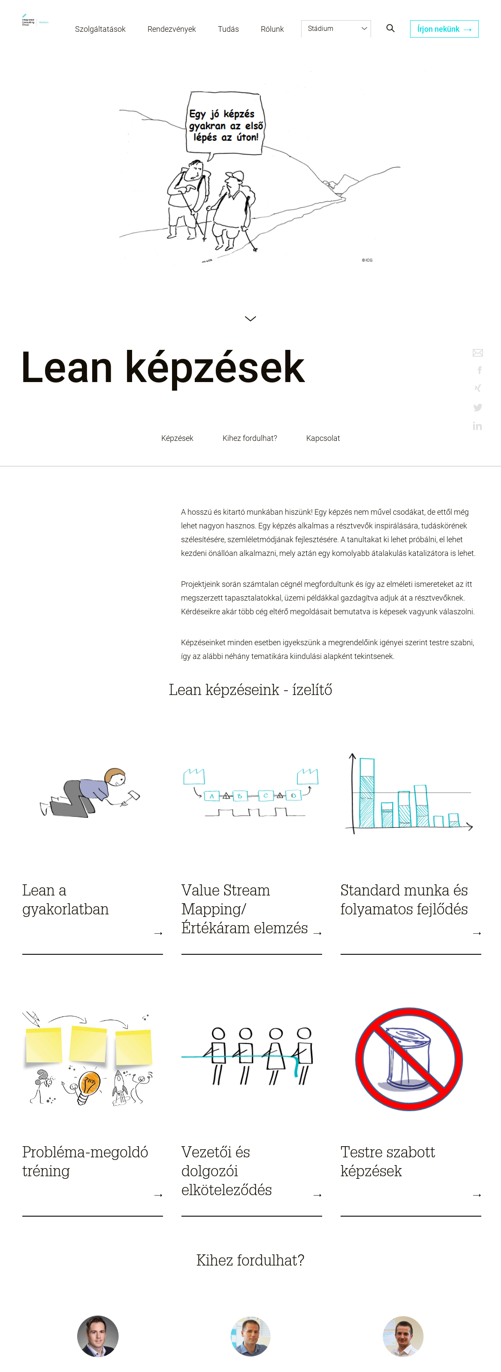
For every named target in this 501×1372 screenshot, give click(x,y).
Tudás (228, 28)
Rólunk (272, 28)
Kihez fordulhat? (250, 438)
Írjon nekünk (444, 28)
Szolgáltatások (100, 28)
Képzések (177, 438)
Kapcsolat (323, 438)
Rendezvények (172, 28)
